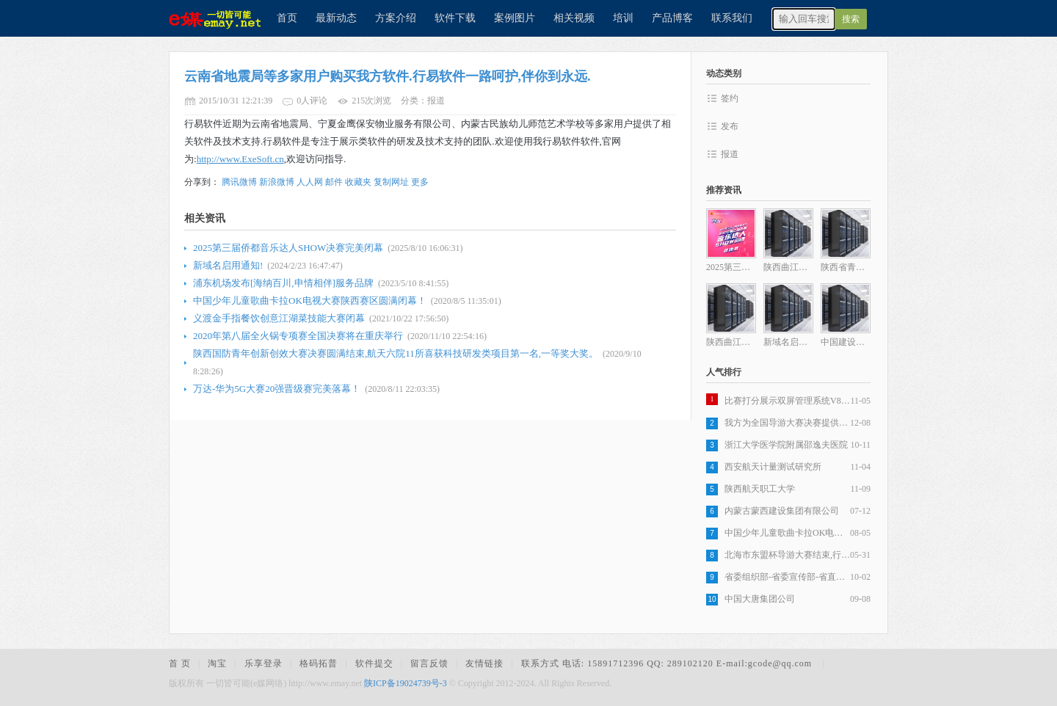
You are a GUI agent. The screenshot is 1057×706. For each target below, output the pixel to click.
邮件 (334, 182)
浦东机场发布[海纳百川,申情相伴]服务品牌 (283, 282)
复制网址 (391, 182)
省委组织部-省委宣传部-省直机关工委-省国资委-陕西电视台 (787, 577)
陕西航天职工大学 (759, 489)
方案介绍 (395, 17)
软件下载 (455, 17)
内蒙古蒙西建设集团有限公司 (781, 511)
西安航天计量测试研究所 (772, 467)
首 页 (180, 663)
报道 (729, 154)
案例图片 (514, 17)
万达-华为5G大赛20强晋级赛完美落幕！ (276, 388)
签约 (729, 98)
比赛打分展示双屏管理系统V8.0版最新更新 (787, 401)
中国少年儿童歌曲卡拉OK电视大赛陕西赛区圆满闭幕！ (309, 300)
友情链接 (484, 663)
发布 (729, 126)
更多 (420, 182)
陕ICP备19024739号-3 (405, 683)
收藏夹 (358, 182)
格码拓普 (318, 663)
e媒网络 (209, 18)
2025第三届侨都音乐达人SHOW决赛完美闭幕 (288, 247)
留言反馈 (429, 663)
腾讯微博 (239, 182)
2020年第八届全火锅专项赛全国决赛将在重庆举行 (298, 335)
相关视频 (574, 17)
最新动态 (336, 17)
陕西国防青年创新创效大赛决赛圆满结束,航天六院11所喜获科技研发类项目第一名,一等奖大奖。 (395, 353)
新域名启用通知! (228, 265)
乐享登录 (263, 663)
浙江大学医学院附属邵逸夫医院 (786, 445)
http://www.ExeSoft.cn (240, 158)
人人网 (310, 182)
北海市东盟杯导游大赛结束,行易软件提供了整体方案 (787, 555)
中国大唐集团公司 (759, 599)
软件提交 (374, 663)
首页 (287, 17)
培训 (623, 17)
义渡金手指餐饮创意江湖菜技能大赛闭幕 (279, 318)
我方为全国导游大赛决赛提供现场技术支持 (787, 423)
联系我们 (731, 17)
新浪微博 (276, 182)
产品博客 (672, 17)
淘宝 (217, 663)
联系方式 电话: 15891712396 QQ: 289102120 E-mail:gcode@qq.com (668, 663)
